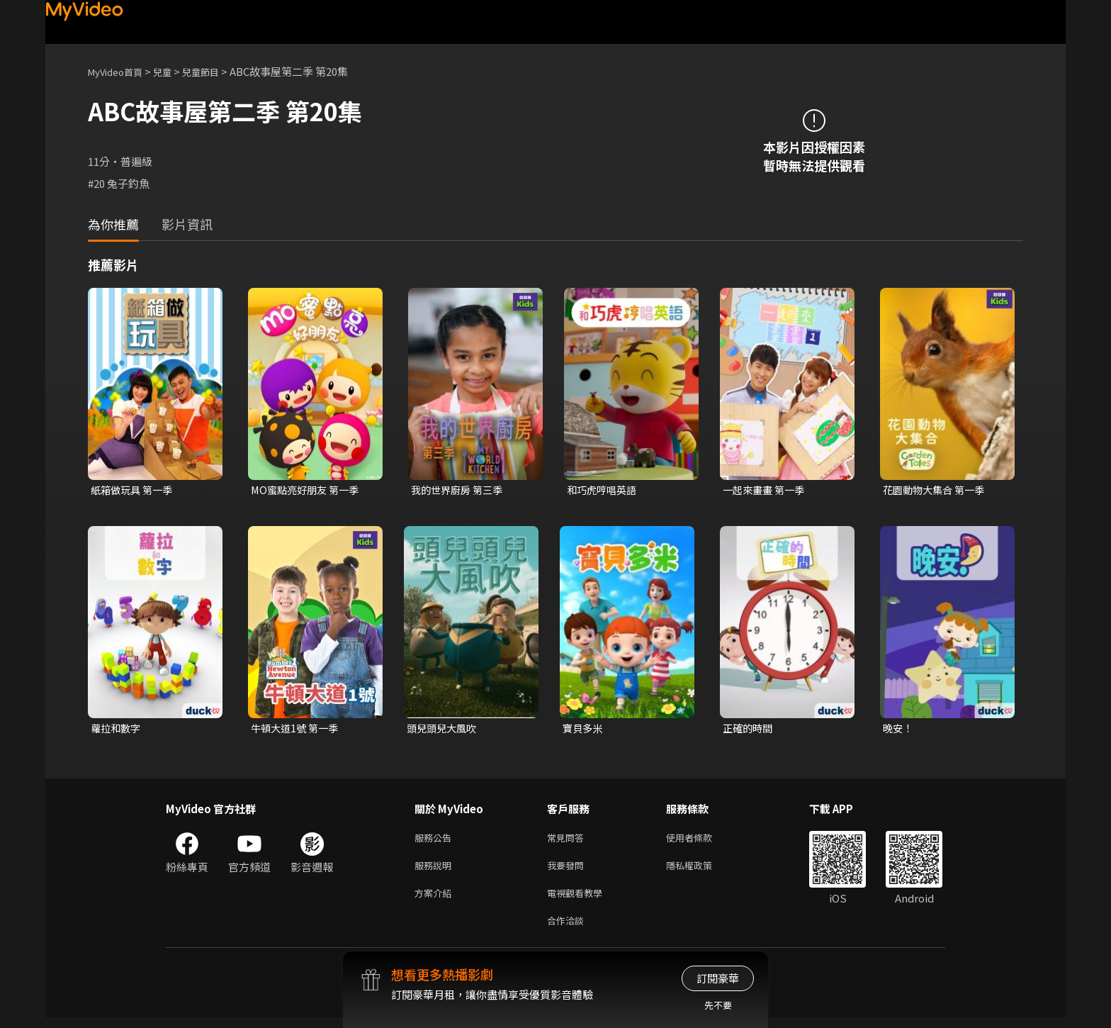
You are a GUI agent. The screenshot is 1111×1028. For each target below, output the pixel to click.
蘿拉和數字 (117, 729)
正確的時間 (749, 729)
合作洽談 (568, 929)
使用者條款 (701, 840)
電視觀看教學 (579, 900)
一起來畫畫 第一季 (766, 490)
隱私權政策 (701, 870)
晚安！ (899, 729)
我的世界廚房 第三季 (460, 490)
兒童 (173, 71)
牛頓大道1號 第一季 (297, 729)
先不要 (718, 1005)
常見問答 (568, 840)
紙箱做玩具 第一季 (134, 490)
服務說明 (435, 870)
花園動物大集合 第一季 (937, 490)
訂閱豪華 (718, 978)
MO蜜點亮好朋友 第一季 (308, 490)
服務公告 (435, 840)
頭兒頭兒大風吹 (444, 729)
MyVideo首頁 (120, 71)
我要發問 (568, 870)
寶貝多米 (584, 729)
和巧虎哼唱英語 (604, 490)
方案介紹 (435, 900)
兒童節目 (216, 71)
